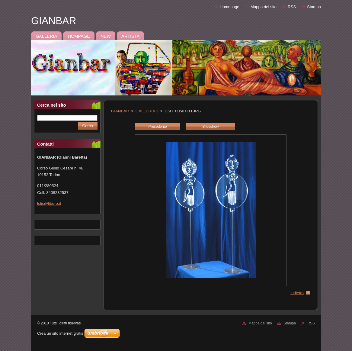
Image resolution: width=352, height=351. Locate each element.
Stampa (314, 7)
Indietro (297, 293)
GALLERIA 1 (147, 111)
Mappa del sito (264, 7)
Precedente (157, 126)
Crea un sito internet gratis (60, 333)
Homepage (229, 7)
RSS (292, 7)
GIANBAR (120, 111)
